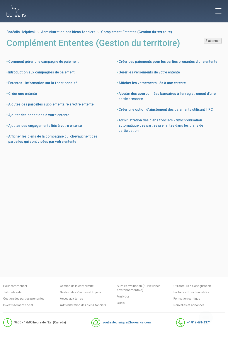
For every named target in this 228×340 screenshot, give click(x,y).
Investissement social (18, 305)
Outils (121, 303)
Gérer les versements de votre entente (149, 72)
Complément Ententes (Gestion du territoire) (136, 32)
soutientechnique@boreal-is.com (121, 322)
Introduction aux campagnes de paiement (41, 72)
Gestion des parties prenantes (23, 298)
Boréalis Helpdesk (21, 32)
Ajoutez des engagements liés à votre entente (45, 126)
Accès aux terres (71, 298)
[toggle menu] (218, 11)
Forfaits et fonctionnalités (191, 292)
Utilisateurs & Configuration (192, 286)
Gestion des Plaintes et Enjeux (80, 292)
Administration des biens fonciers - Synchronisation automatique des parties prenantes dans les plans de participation (161, 125)
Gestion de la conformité (77, 286)
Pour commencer (15, 286)
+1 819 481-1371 (193, 322)
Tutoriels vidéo (13, 292)
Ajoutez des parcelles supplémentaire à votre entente (51, 104)
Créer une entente (22, 94)
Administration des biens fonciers (68, 32)
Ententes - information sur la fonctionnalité (42, 83)
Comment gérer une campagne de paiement (43, 62)
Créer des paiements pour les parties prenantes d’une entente (168, 62)
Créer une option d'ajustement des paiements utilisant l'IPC (166, 109)
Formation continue (187, 298)
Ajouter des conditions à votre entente (38, 115)
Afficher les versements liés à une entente (152, 83)
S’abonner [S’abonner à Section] (213, 40)
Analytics (123, 296)
